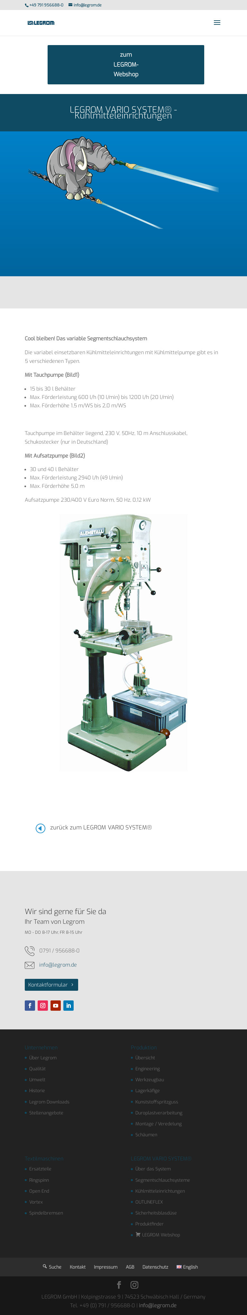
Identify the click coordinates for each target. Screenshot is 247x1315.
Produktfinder (149, 1224)
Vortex (36, 1202)
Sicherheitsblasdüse (156, 1213)
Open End (39, 1191)
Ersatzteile (40, 1169)
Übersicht (145, 1058)
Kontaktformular (48, 984)
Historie (37, 1091)
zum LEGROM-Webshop (126, 64)
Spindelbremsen (46, 1213)
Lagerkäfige (147, 1091)
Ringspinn (39, 1180)
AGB (130, 1267)
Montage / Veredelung (158, 1124)
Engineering (147, 1069)
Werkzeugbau (149, 1080)
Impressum (105, 1267)
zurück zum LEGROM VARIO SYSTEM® (101, 827)
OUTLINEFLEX (149, 1202)
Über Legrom (43, 1058)
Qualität (37, 1069)
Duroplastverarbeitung (158, 1113)
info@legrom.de (58, 964)
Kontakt (78, 1267)
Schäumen (146, 1135)
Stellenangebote (46, 1113)
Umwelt (37, 1080)
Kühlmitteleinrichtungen (160, 1191)
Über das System (153, 1169)
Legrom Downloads (49, 1102)
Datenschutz (155, 1267)
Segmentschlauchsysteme (162, 1180)
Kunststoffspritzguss (156, 1102)
